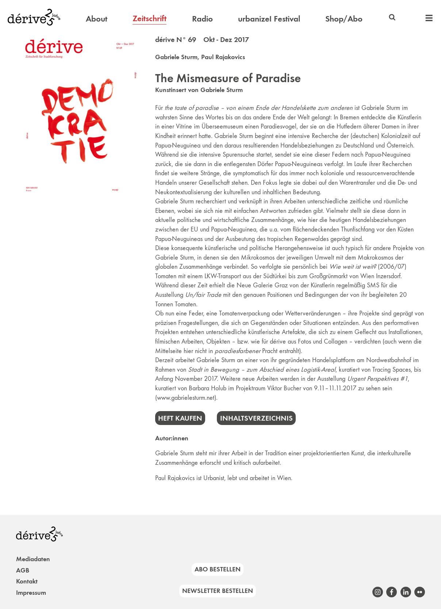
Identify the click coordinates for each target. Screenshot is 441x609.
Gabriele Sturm (176, 57)
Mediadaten (33, 559)
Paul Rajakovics (223, 57)
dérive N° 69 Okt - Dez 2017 (202, 39)
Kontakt (27, 581)
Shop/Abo (344, 19)
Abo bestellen (218, 569)
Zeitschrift (149, 18)
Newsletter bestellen (217, 591)
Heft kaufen (180, 418)
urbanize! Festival (269, 19)
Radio (202, 19)
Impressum (31, 593)
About (96, 19)
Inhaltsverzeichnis (256, 418)
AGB (22, 570)
